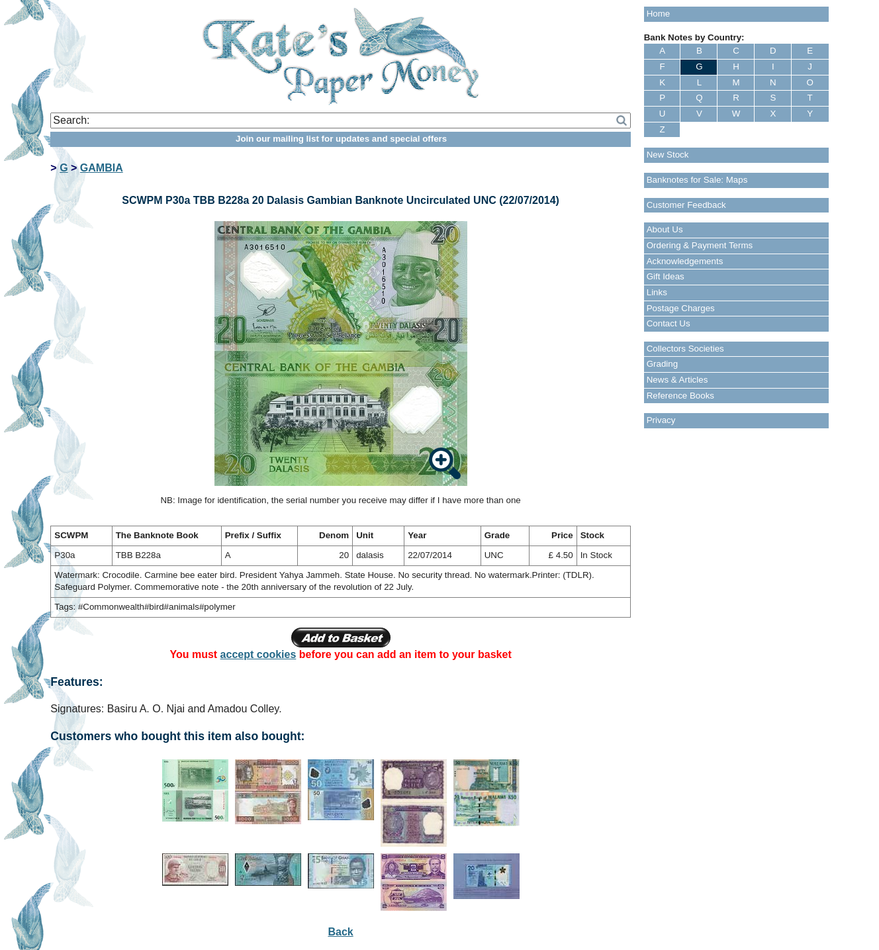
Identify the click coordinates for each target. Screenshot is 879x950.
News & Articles (677, 380)
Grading (662, 364)
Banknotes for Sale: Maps (697, 180)
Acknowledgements (685, 261)
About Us (665, 229)
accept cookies (258, 654)
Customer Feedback (686, 205)
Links (657, 292)
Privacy (661, 420)
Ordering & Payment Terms (700, 245)
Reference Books (680, 396)
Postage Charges (681, 308)
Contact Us (668, 323)
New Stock (668, 155)
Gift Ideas (665, 276)
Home (659, 14)
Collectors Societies (685, 349)
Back (340, 931)
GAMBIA (101, 167)
